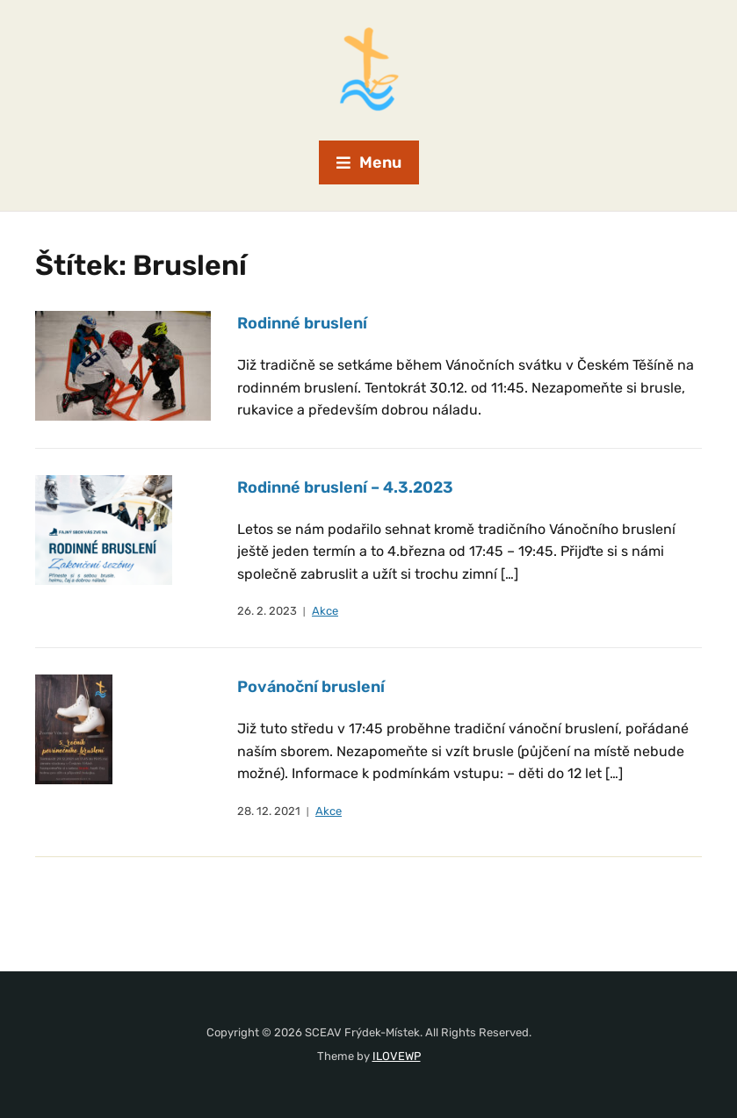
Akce (325, 610)
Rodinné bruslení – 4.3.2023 (345, 487)
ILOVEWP (396, 1056)
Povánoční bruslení (311, 686)
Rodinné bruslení (302, 323)
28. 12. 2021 (268, 811)
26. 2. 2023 (267, 610)
